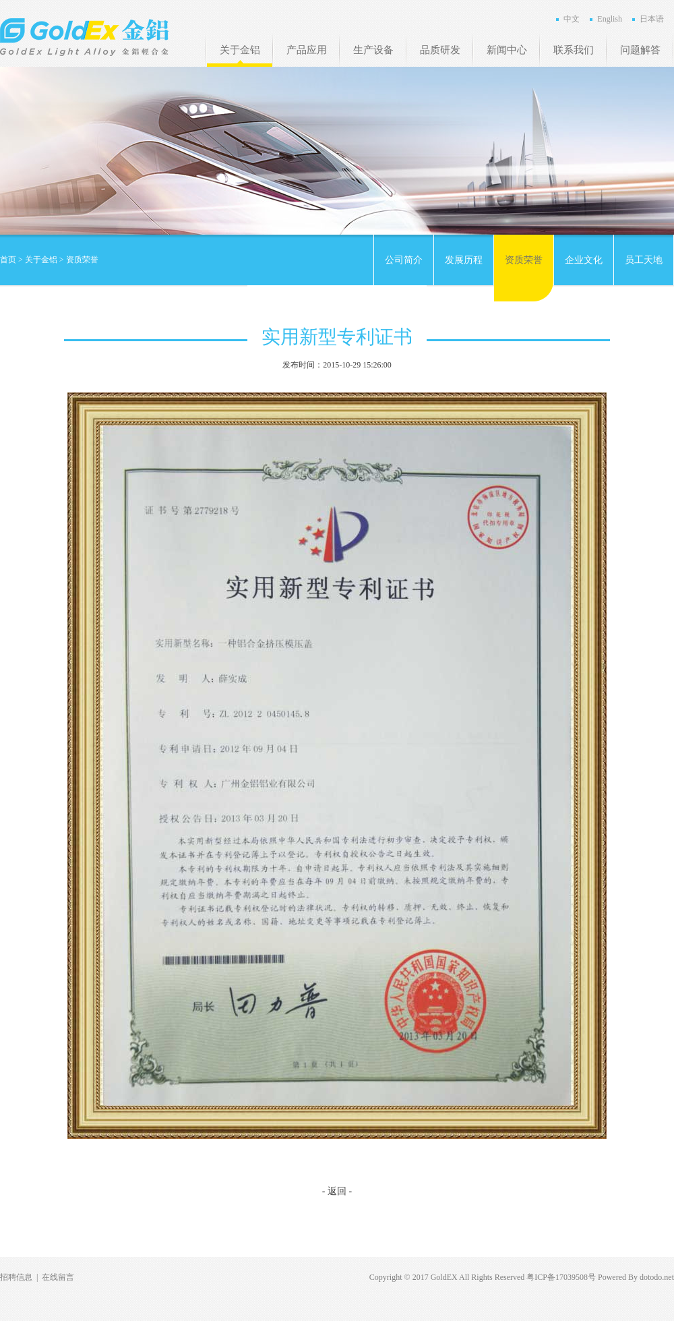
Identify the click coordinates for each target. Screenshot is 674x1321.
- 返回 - (337, 1191)
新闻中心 (507, 50)
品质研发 (440, 50)
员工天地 (644, 260)
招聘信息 (16, 1277)
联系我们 (573, 50)
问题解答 (640, 50)
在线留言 (58, 1277)
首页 (8, 259)
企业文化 (584, 260)
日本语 (652, 19)
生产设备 (373, 50)
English (609, 19)
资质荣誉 (524, 260)
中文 (571, 19)
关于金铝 (240, 50)
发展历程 (464, 260)
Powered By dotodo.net (636, 1277)
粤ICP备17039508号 (561, 1277)
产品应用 (306, 50)
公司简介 (404, 260)
